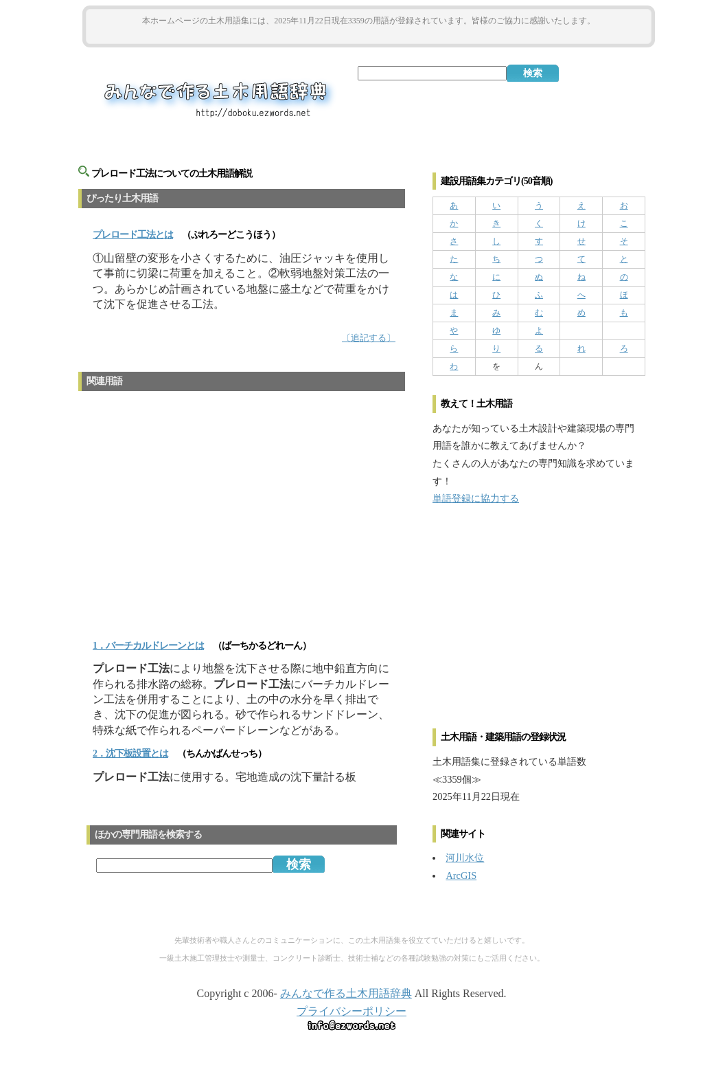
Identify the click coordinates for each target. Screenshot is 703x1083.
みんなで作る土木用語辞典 (346, 993)
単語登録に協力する (476, 498)
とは (133, 235)
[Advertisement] (369, 35)
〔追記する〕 (368, 338)
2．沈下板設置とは (130, 753)
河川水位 (465, 857)
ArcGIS (461, 875)
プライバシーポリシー (351, 1011)
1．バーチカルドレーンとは (148, 645)
